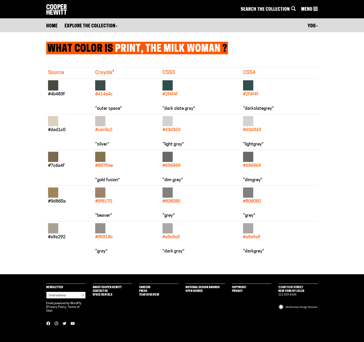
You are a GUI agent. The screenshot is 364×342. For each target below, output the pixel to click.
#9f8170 (103, 201)
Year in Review (149, 294)
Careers (144, 287)
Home (52, 26)
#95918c (104, 237)
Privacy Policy (56, 307)
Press (143, 291)
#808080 (171, 201)
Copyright (239, 287)
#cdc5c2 (103, 130)
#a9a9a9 (171, 237)
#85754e (104, 166)
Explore (91, 26)
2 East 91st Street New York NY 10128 (291, 289)
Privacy (237, 291)
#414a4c (104, 94)
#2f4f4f (170, 94)
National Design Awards (202, 287)
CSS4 (249, 72)
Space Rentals (102, 294)
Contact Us (100, 291)
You (313, 26)
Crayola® (104, 72)
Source (56, 72)
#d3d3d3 (171, 130)
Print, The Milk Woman (168, 49)
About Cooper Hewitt (107, 287)
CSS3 (168, 72)
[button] (309, 9)
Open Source (194, 291)
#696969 (171, 166)
